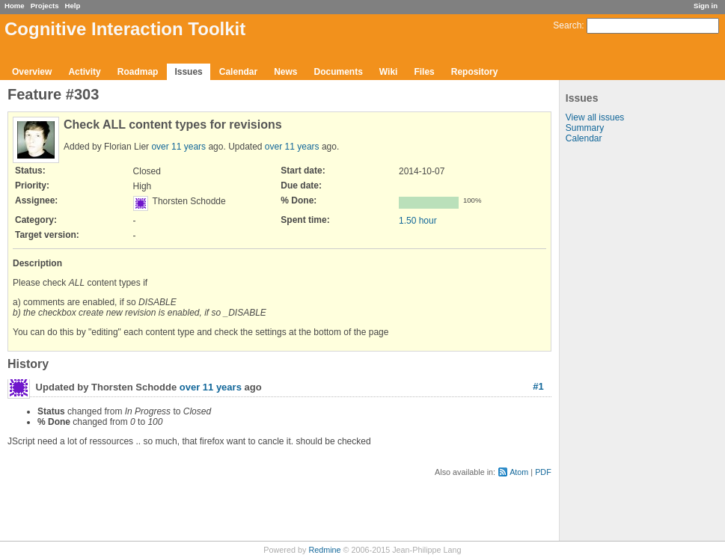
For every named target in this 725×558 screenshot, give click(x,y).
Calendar (238, 72)
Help (73, 5)
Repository (474, 72)
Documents (338, 72)
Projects (45, 5)
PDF (543, 471)
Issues (188, 72)
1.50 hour (418, 220)
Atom (519, 471)
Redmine (324, 549)
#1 (538, 386)
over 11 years (178, 146)
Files (424, 72)
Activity (84, 72)
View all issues (595, 117)
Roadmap (138, 72)
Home (14, 5)
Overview (32, 72)
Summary (585, 128)
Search (567, 25)
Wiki (388, 72)
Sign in (706, 5)
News (285, 72)
